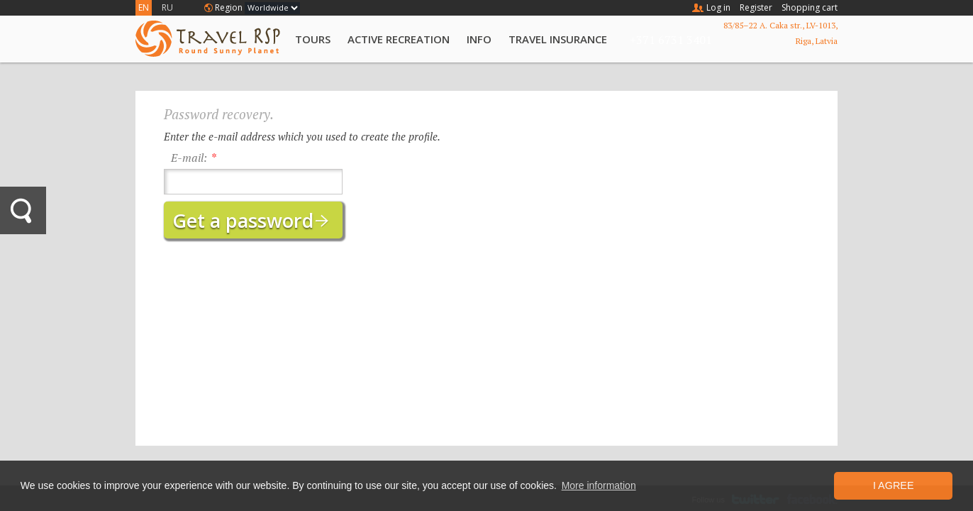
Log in (718, 7)
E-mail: (189, 157)
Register (756, 7)
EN (143, 7)
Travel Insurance (557, 39)
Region (229, 7)
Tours (312, 39)
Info (479, 39)
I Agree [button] (893, 485)
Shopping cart (810, 7)
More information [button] (599, 485)
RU (167, 7)
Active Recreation (399, 39)
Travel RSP (207, 39)
